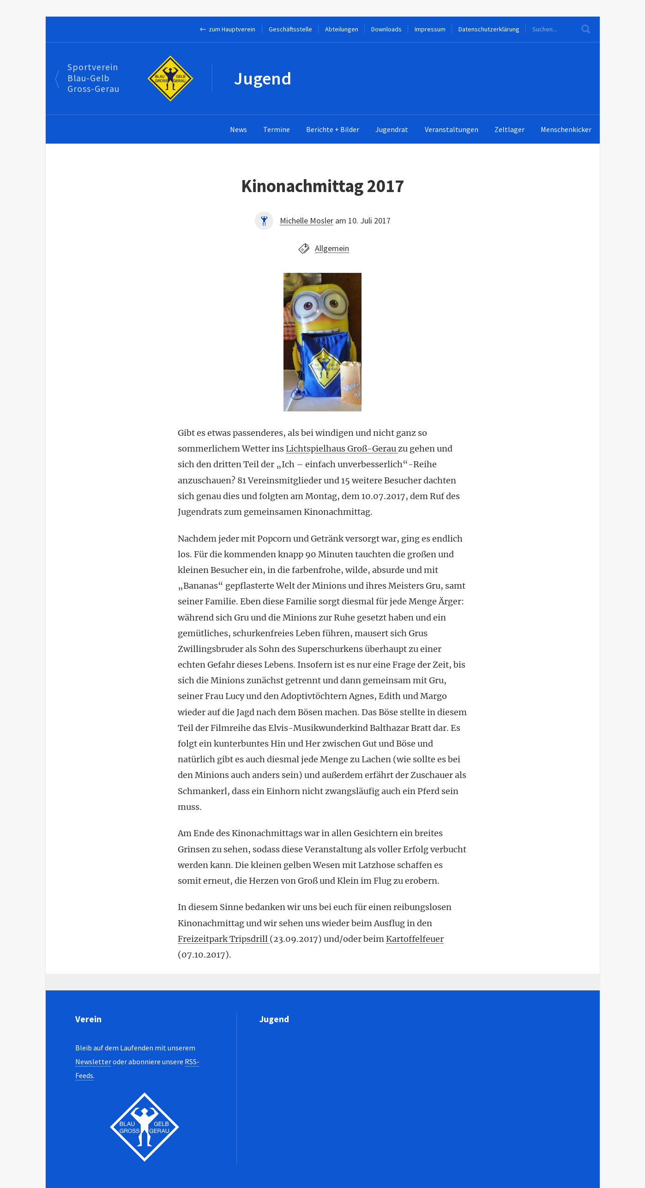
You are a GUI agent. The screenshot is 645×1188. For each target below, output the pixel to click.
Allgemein (332, 248)
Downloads (386, 29)
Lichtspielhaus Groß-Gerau (342, 448)
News (238, 129)
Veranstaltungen (451, 129)
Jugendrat (391, 129)
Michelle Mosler (306, 220)
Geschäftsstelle (290, 29)
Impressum (430, 29)
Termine (276, 129)
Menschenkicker (566, 129)
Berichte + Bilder (332, 129)
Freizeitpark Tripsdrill (224, 939)
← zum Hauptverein (228, 29)
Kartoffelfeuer (415, 939)
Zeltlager (509, 129)
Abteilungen (341, 29)
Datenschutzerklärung (488, 29)
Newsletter (93, 1061)
